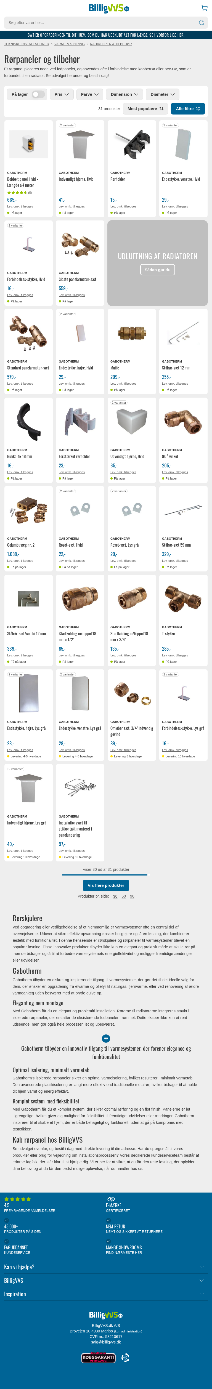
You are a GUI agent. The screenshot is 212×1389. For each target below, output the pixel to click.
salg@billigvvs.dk (106, 1342)
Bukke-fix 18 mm (19, 456)
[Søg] (201, 22)
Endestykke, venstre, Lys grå (80, 728)
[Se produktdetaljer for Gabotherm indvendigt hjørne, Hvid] (80, 145)
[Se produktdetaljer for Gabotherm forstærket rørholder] (80, 422)
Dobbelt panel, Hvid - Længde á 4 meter (22, 182)
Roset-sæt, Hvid (71, 545)
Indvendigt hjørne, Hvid (76, 179)
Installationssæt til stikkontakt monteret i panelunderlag (75, 829)
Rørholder (117, 179)
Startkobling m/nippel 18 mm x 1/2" (77, 636)
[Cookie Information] (125, 1358)
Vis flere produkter (106, 885)
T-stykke (168, 633)
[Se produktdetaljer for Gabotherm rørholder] (132, 145)
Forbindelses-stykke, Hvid (26, 279)
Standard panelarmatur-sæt (28, 368)
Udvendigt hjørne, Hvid (127, 456)
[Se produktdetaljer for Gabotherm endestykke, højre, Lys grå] (28, 694)
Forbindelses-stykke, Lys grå (183, 728)
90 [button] (132, 896)
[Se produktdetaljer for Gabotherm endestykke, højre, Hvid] (80, 333)
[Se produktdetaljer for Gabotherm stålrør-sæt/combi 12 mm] (28, 599)
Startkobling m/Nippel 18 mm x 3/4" (129, 636)
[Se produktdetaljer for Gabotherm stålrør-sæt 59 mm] (183, 510)
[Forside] (109, 8)
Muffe (114, 368)
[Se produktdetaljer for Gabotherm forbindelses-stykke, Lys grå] (183, 694)
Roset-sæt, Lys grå (124, 545)
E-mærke (155, 1205)
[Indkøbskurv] (204, 8)
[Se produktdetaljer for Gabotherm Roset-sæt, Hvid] (80, 510)
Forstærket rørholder (74, 456)
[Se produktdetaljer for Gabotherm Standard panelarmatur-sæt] (28, 333)
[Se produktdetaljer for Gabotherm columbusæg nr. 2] (28, 510)
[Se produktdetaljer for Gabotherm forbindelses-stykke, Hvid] (28, 245)
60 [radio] (124, 896)
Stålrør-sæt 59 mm (176, 545)
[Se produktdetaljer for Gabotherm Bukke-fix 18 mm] (28, 422)
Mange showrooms (155, 1247)
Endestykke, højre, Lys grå (26, 728)
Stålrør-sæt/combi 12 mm (26, 633)
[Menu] (10, 8)
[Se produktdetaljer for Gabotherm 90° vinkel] (183, 422)
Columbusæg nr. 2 (21, 545)
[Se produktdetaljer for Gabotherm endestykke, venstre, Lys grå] (80, 694)
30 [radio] (115, 896)
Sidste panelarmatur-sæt (77, 279)
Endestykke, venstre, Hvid (181, 179)
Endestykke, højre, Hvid (76, 368)
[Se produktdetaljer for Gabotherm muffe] (132, 333)
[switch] (38, 95)
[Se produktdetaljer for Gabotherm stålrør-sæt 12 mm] (183, 333)
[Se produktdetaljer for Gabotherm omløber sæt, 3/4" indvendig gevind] (132, 694)
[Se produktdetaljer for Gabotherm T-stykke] (183, 599)
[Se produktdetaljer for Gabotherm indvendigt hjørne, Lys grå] (28, 788)
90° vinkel (170, 456)
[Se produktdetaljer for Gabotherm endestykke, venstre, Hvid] (183, 145)
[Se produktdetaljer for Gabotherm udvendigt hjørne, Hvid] (132, 422)
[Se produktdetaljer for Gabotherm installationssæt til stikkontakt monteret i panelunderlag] (80, 788)
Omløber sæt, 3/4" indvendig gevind (131, 731)
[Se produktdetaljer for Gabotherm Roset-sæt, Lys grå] (132, 510)
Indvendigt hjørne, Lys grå (26, 823)
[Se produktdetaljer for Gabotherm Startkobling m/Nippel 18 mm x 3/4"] (132, 599)
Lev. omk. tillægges (20, 206)
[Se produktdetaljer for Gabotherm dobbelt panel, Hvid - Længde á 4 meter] (28, 145)
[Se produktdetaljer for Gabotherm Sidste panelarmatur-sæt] (80, 245)
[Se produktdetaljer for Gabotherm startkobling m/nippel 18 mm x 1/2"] (80, 599)
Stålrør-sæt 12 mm (176, 368)
